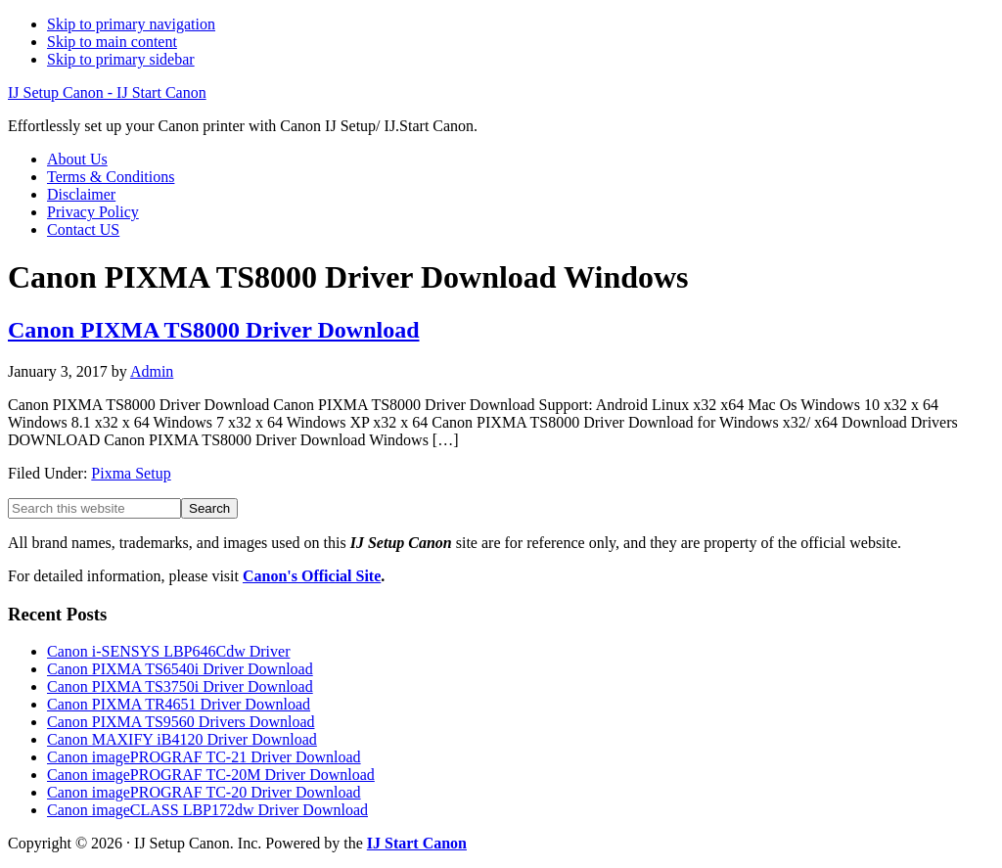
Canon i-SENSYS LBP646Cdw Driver (168, 651)
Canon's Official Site (312, 576)
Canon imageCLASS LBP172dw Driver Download (207, 809)
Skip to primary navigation (131, 24)
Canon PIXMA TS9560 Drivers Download (180, 721)
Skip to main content (112, 41)
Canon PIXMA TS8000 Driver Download (214, 330)
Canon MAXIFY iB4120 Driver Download (182, 739)
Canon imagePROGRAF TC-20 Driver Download (204, 792)
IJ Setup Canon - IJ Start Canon (107, 92)
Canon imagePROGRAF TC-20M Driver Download (211, 774)
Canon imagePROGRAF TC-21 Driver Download (204, 757)
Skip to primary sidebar (121, 59)
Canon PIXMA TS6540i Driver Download (180, 669)
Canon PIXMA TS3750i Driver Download (180, 686)
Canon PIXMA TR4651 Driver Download (178, 704)
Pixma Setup (130, 473)
